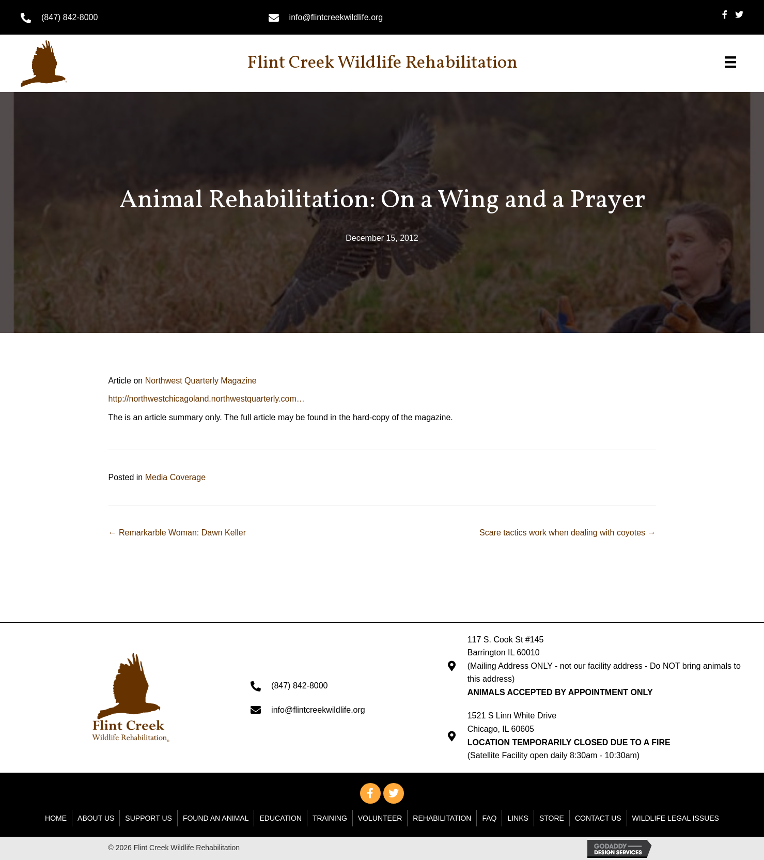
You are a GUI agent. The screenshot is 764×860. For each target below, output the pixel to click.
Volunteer (380, 818)
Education (280, 818)
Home (56, 818)
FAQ (489, 818)
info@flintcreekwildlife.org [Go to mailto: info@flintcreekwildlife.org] (336, 17)
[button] (370, 793)
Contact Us (598, 818)
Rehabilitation (442, 818)
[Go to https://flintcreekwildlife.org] (66, 63)
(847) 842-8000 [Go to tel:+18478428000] (69, 17)
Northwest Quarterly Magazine (201, 380)
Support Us (148, 818)
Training (330, 818)
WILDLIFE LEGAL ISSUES (675, 818)
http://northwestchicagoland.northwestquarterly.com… (206, 398)
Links (517, 818)
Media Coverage (175, 477)
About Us (95, 818)
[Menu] (730, 62)
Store (551, 818)
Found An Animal (216, 818)
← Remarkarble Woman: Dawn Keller (177, 532)
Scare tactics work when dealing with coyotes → (567, 532)
